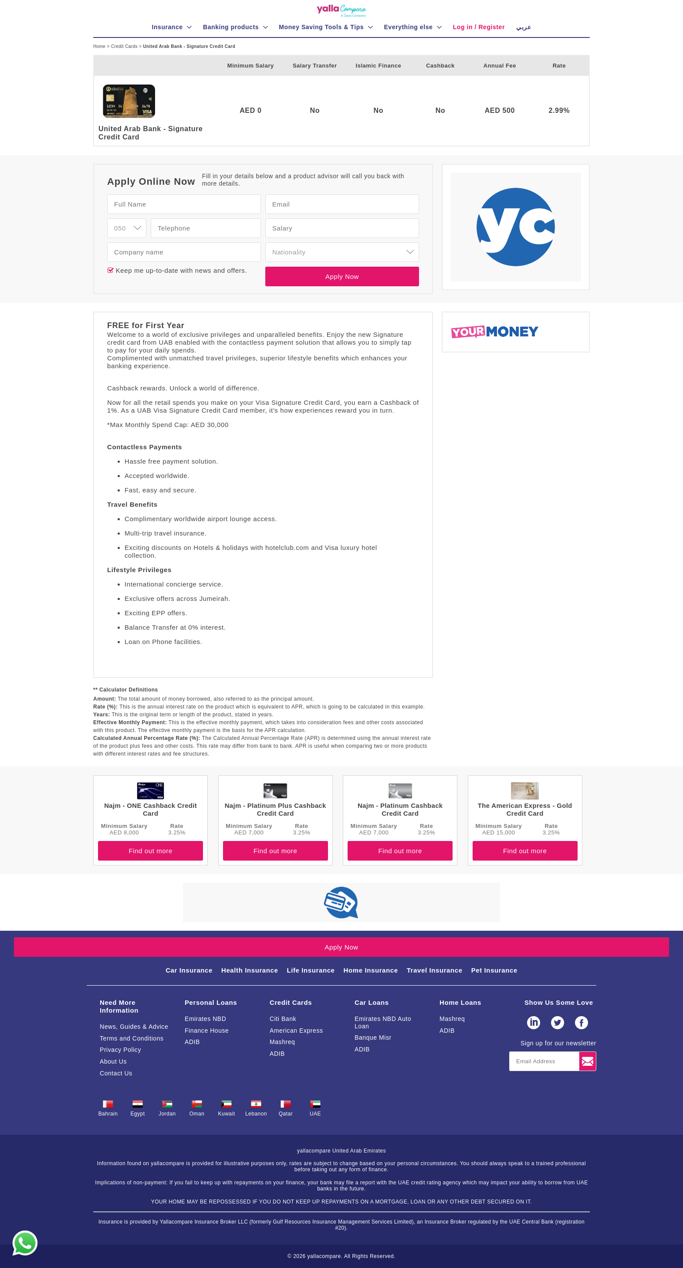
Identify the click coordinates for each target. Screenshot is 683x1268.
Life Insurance (311, 970)
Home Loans (460, 1002)
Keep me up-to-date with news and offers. (180, 270)
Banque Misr (373, 1037)
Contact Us (116, 1073)
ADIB (192, 1041)
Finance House (207, 1030)
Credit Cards (125, 46)
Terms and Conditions (132, 1038)
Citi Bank (283, 1018)
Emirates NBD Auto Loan (383, 1022)
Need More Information (119, 1006)
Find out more (150, 850)
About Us (113, 1061)
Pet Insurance (494, 970)
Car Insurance (189, 970)
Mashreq (282, 1041)
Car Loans (372, 1002)
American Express (296, 1030)
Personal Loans (211, 1002)
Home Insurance (371, 970)
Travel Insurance (435, 970)
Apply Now (342, 276)
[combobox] (126, 228)
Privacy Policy (120, 1049)
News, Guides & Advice (134, 1026)
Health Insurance (249, 970)
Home (100, 46)
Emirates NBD (205, 1018)
